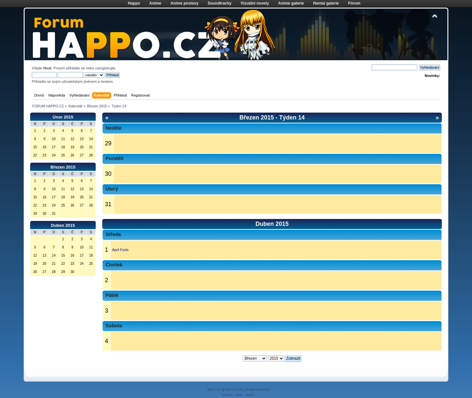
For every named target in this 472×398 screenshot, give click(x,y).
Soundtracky (219, 3)
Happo (134, 3)
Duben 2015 (63, 225)
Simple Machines (257, 389)
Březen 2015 (62, 167)
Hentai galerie (326, 3)
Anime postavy (184, 3)
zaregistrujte (105, 68)
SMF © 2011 (234, 389)
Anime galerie (291, 3)
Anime (155, 3)
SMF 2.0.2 (214, 389)
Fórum (354, 3)
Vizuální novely (255, 3)
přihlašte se (75, 68)
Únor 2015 (63, 117)
